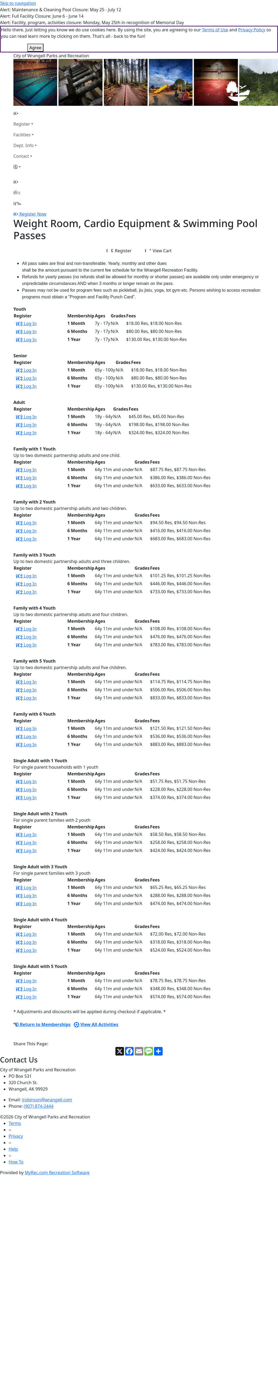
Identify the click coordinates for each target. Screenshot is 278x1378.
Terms (15, 1096)
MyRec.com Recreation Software (57, 1146)
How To (16, 1135)
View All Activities (96, 998)
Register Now (32, 187)
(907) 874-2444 (38, 1079)
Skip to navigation (18, 3)
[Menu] (17, 176)
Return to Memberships (42, 998)
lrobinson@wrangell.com (47, 1073)
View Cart (158, 224)
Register (21, 97)
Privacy (16, 1109)
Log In (26, 297)
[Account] (25, 140)
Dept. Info (23, 119)
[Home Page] (25, 86)
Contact (21, 129)
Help (13, 1122)
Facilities (22, 108)
